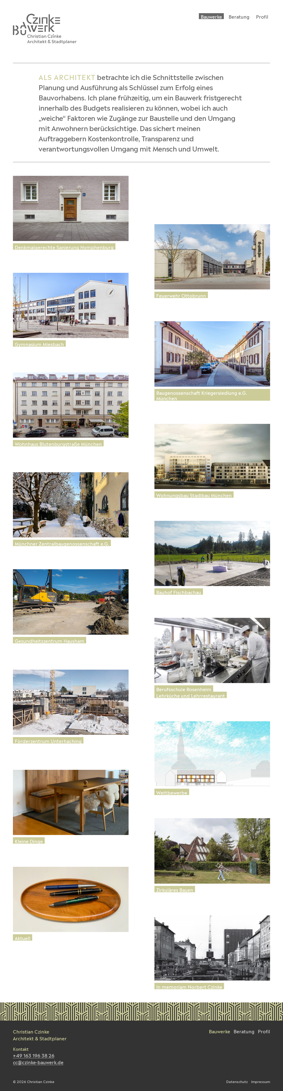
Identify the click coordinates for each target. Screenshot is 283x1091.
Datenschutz (237, 1081)
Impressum (260, 1081)
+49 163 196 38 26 (33, 1055)
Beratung (244, 1031)
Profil (264, 1031)
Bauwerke (219, 1031)
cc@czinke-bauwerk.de (38, 1062)
